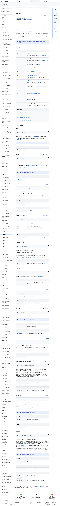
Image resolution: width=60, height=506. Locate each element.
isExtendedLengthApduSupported (33, 93)
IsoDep (21, 31)
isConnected (29, 89)
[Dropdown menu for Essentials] (14, 1)
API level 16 (47, 361)
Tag (44, 29)
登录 (58, 1)
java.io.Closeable (25, 117)
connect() (23, 347)
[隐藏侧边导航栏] (11, 504)
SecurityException (20, 333)
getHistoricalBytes (30, 71)
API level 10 (47, 12)
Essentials (11, 1)
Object (20, 19)
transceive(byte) (32, 33)
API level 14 (47, 308)
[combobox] (35, 1)
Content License (40, 486)
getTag (28, 80)
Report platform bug (55, 504)
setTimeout (29, 99)
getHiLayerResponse (30, 67)
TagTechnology (30, 19)
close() (37, 165)
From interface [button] (26, 114)
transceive (29, 103)
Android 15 (38, 504)
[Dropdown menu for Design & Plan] (23, 1)
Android (15, 504)
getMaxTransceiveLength (31, 75)
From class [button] (22, 112)
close (28, 53)
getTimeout (29, 84)
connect (28, 58)
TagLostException (20, 475)
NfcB (18, 37)
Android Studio (53, 1)
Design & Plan (19, 1)
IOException (18, 139)
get (27, 62)
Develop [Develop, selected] (26, 1)
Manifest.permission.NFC (40, 41)
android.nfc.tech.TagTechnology (28, 114)
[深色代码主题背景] (48, 131)
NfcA (47, 36)
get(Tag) (29, 31)
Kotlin (45, 15)
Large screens (31, 505)
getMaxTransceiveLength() (23, 445)
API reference (4, 4)
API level (2, 12)
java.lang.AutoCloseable (26, 120)
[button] (6, 11)
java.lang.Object (24, 112)
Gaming (23, 504)
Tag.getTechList (36, 36)
